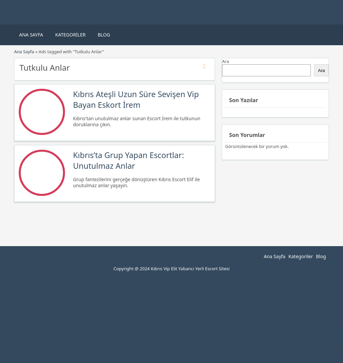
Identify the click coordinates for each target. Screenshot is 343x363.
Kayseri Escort (203, 344)
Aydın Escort (228, 350)
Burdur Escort (236, 344)
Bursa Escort (80, 357)
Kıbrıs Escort (321, 350)
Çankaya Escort (67, 337)
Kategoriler (70, 34)
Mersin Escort (37, 350)
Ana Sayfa (31, 34)
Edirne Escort (268, 344)
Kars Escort (292, 350)
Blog (103, 34)
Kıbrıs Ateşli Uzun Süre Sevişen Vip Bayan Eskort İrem (136, 99)
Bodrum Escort (103, 337)
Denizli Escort (69, 350)
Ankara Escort (306, 330)
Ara (225, 61)
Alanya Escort (243, 337)
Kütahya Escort (301, 344)
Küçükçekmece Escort (198, 330)
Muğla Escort (103, 344)
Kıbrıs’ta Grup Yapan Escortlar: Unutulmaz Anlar (128, 160)
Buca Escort (100, 350)
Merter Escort (274, 330)
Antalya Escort (37, 344)
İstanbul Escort (120, 330)
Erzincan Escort (168, 344)
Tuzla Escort (88, 330)
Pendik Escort (57, 330)
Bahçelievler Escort (19, 330)
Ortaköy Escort (164, 350)
